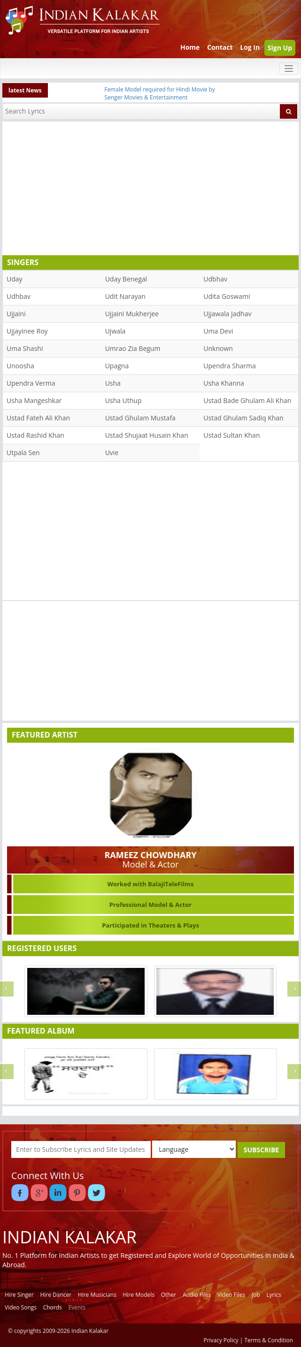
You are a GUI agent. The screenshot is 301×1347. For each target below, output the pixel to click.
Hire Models (138, 1295)
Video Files (231, 1295)
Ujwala (115, 331)
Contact (220, 47)
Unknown (218, 348)
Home (190, 47)
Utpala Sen (23, 452)
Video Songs (21, 1307)
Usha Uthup (123, 400)
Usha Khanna (223, 383)
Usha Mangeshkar (34, 400)
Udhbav (19, 296)
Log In (250, 47)
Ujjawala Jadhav (227, 313)
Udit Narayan (125, 296)
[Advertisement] (148, 187)
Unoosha (20, 365)
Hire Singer (19, 1295)
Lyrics (273, 1295)
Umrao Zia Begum (133, 348)
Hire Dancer (55, 1295)
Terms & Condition (269, 1340)
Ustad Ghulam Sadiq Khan (243, 417)
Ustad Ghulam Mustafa (140, 417)
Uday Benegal (126, 278)
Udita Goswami (226, 296)
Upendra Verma (31, 383)
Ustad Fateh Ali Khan (38, 417)
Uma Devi (218, 331)
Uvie (112, 452)
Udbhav (215, 278)
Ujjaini (16, 313)
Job (256, 1295)
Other (169, 1295)
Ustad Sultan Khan (231, 435)
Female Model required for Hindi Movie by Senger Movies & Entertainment (159, 93)
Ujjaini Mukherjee (132, 313)
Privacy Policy (221, 1340)
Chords (52, 1307)
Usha (113, 383)
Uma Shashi (25, 348)
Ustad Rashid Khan (35, 435)
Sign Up (280, 47)
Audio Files (197, 1295)
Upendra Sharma (229, 365)
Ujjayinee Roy (27, 331)
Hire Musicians (97, 1295)
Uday (15, 278)
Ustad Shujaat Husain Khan (146, 435)
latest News (25, 90)
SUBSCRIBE (261, 1149)
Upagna (117, 365)
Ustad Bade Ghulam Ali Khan (247, 400)
